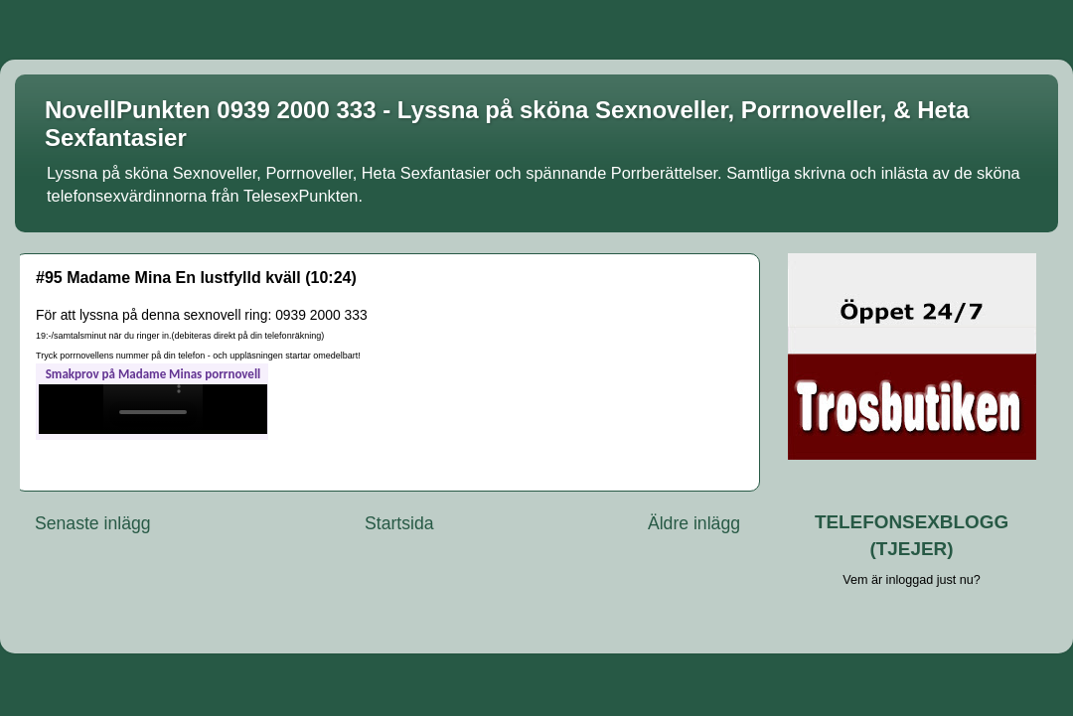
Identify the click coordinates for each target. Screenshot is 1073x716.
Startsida (399, 523)
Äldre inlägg (694, 523)
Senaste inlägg (93, 523)
